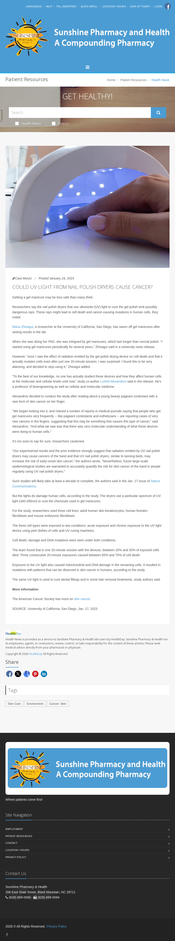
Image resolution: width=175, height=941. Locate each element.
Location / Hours (114, 6)
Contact (11, 843)
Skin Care (14, 703)
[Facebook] (168, 6)
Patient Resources (134, 80)
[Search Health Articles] (80, 112)
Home (111, 80)
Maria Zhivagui (22, 327)
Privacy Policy (15, 857)
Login (158, 6)
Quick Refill (89, 6)
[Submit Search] (158, 112)
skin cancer (82, 599)
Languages (33, 6)
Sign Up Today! (140, 6)
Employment (14, 829)
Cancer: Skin (57, 703)
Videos (60, 123)
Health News (28, 123)
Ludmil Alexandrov (113, 381)
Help (49, 6)
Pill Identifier (66, 6)
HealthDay (35, 654)
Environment (35, 703)
